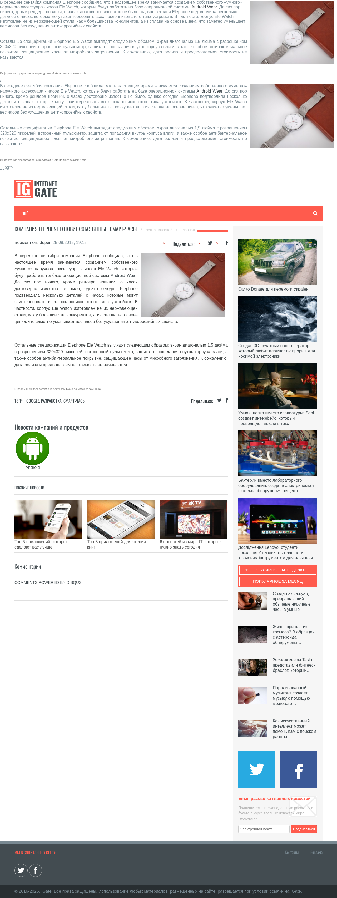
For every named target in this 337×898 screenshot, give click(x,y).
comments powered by (48, 574)
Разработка (51, 401)
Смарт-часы (74, 401)
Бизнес (86, 213)
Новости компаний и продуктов (51, 427)
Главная (188, 230)
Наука (107, 213)
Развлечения (59, 213)
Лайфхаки (132, 213)
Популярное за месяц (278, 581)
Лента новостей (160, 230)
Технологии (31, 213)
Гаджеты (181, 213)
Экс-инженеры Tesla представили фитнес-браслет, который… (294, 665)
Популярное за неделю (278, 570)
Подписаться (304, 829)
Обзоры (157, 213)
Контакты (292, 852)
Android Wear (204, 7)
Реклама (316, 852)
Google (32, 401)
